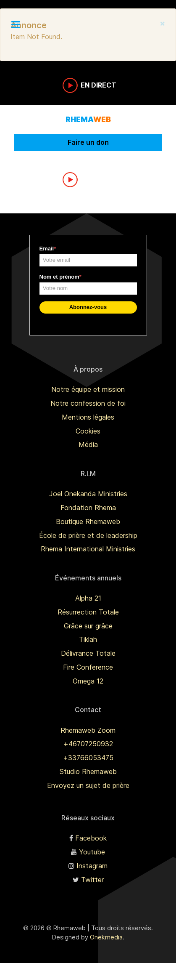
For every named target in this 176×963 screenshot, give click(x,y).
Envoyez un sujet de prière (88, 785)
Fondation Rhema (88, 507)
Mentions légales (88, 417)
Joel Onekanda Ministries (88, 493)
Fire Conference (88, 667)
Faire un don (88, 142)
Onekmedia (106, 937)
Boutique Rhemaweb (88, 521)
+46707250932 (88, 744)
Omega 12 (88, 681)
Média (88, 444)
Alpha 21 (88, 598)
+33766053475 (88, 757)
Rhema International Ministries (88, 549)
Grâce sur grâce (88, 626)
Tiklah (88, 639)
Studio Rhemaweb (88, 771)
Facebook (91, 838)
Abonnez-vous (88, 307)
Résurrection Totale (88, 612)
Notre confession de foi (88, 403)
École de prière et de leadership (88, 535)
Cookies (88, 431)
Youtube (92, 852)
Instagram (92, 866)
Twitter (92, 879)
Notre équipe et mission (88, 389)
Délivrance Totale (88, 653)
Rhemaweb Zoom (88, 730)
